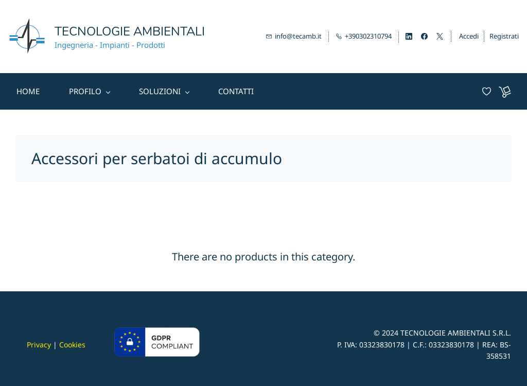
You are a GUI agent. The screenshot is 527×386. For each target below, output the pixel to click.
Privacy (39, 342)
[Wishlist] (490, 90)
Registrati (504, 35)
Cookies (72, 342)
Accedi (469, 35)
